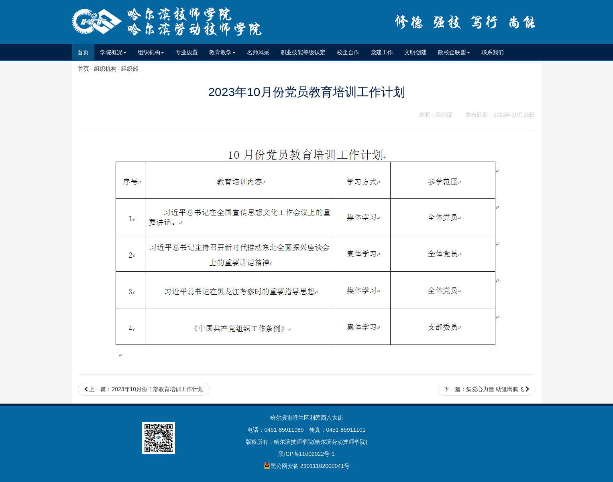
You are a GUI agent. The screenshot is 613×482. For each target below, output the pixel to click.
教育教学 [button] (222, 52)
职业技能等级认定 (303, 52)
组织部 (129, 69)
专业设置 (186, 52)
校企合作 (348, 52)
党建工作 (382, 52)
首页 (85, 51)
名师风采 (258, 52)
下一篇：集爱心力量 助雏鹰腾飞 (487, 389)
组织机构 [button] (151, 52)
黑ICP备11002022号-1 (306, 454)
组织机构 (105, 69)
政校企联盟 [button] (454, 52)
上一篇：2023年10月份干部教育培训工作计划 (144, 389)
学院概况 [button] (113, 52)
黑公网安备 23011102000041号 (306, 465)
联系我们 (492, 52)
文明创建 (415, 52)
